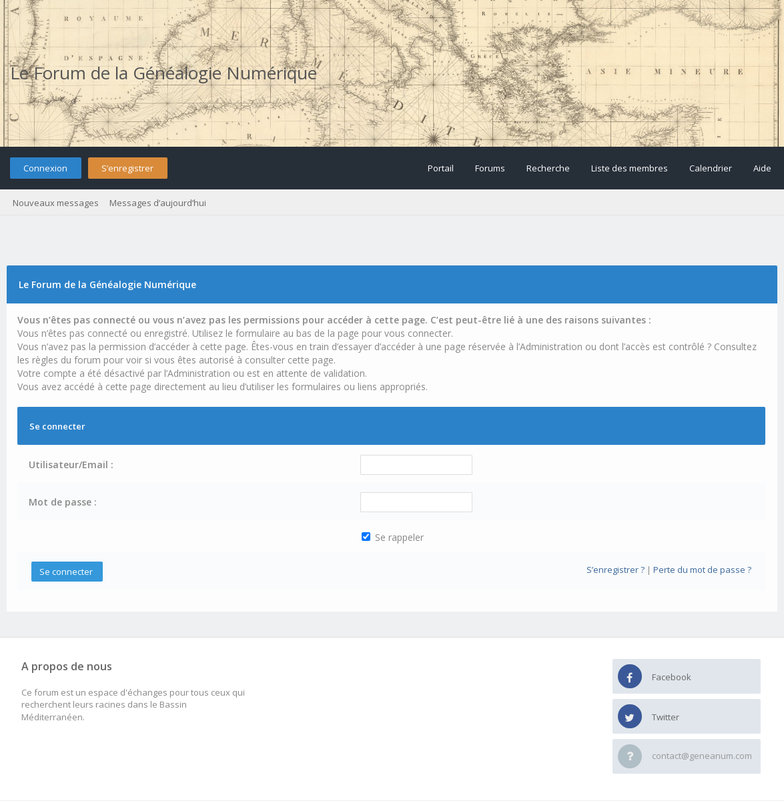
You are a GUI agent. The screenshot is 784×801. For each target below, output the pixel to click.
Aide (762, 168)
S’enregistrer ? (615, 570)
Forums (490, 168)
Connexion (45, 168)
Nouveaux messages (56, 203)
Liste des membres (629, 168)
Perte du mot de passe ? (702, 570)
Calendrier (710, 168)
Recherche (548, 168)
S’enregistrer (127, 168)
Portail (441, 168)
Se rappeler (393, 537)
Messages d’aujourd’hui (157, 203)
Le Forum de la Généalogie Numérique (163, 73)
